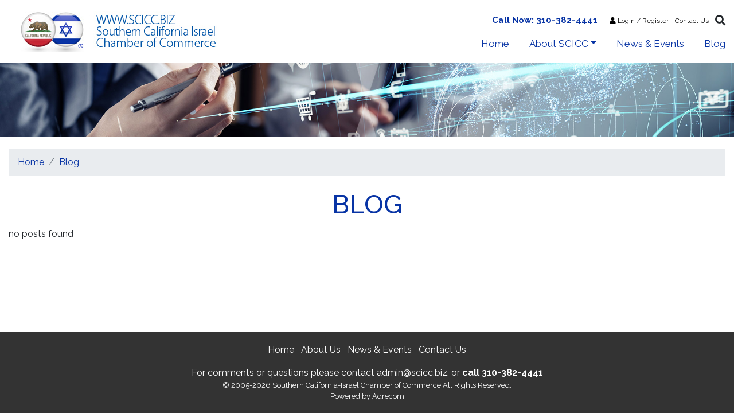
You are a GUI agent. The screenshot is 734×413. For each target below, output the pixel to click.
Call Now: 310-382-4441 (545, 20)
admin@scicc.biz (412, 372)
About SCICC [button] (558, 43)
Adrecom (388, 396)
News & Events (650, 43)
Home (495, 43)
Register (655, 21)
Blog (714, 43)
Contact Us (692, 21)
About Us (321, 349)
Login (622, 21)
